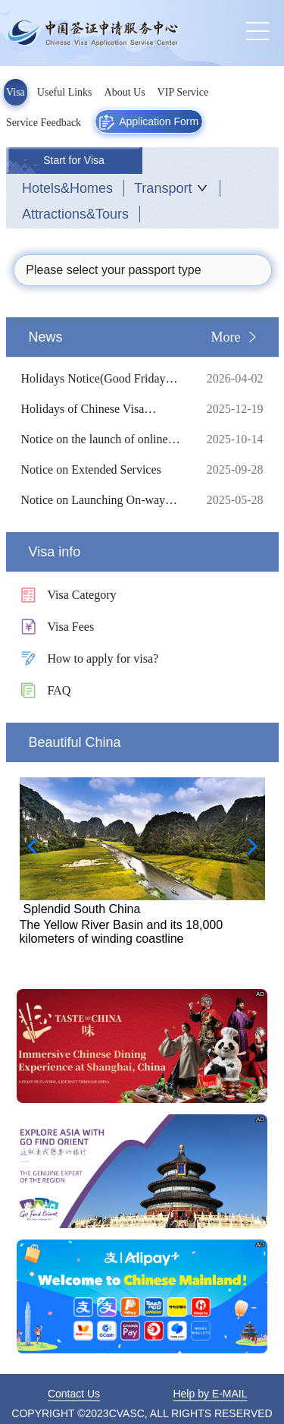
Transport (163, 188)
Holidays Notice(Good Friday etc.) (102, 378)
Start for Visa (74, 160)
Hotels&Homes (67, 188)
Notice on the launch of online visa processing (102, 439)
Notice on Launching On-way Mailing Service (102, 500)
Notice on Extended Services (102, 469)
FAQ (59, 690)
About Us (125, 92)
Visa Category (82, 594)
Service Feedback (43, 122)
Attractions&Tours (75, 214)
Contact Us (74, 1394)
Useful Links (64, 92)
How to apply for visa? (103, 658)
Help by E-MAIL (210, 1394)
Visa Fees (71, 626)
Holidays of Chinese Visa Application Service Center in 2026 (102, 409)
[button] (247, 846)
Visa (15, 92)
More (226, 337)
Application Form (148, 122)
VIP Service (183, 92)
